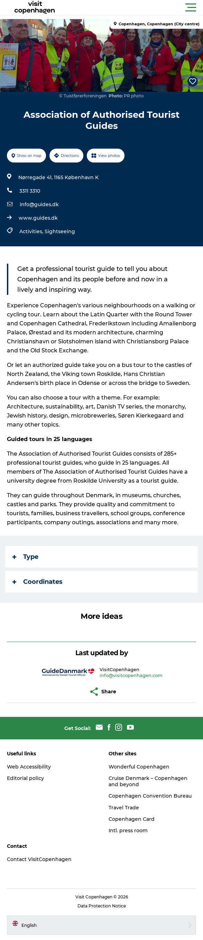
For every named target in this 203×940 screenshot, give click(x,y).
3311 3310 (29, 191)
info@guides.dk (39, 204)
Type (25, 557)
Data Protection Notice (101, 905)
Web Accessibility (29, 767)
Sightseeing (60, 231)
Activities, (32, 231)
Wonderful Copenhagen (139, 767)
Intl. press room (128, 830)
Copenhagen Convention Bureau (150, 796)
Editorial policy (25, 778)
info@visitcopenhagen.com (131, 675)
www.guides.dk (38, 218)
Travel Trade (124, 808)
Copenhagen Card (132, 819)
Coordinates (37, 582)
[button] (132, 7)
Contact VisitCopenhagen (39, 859)
